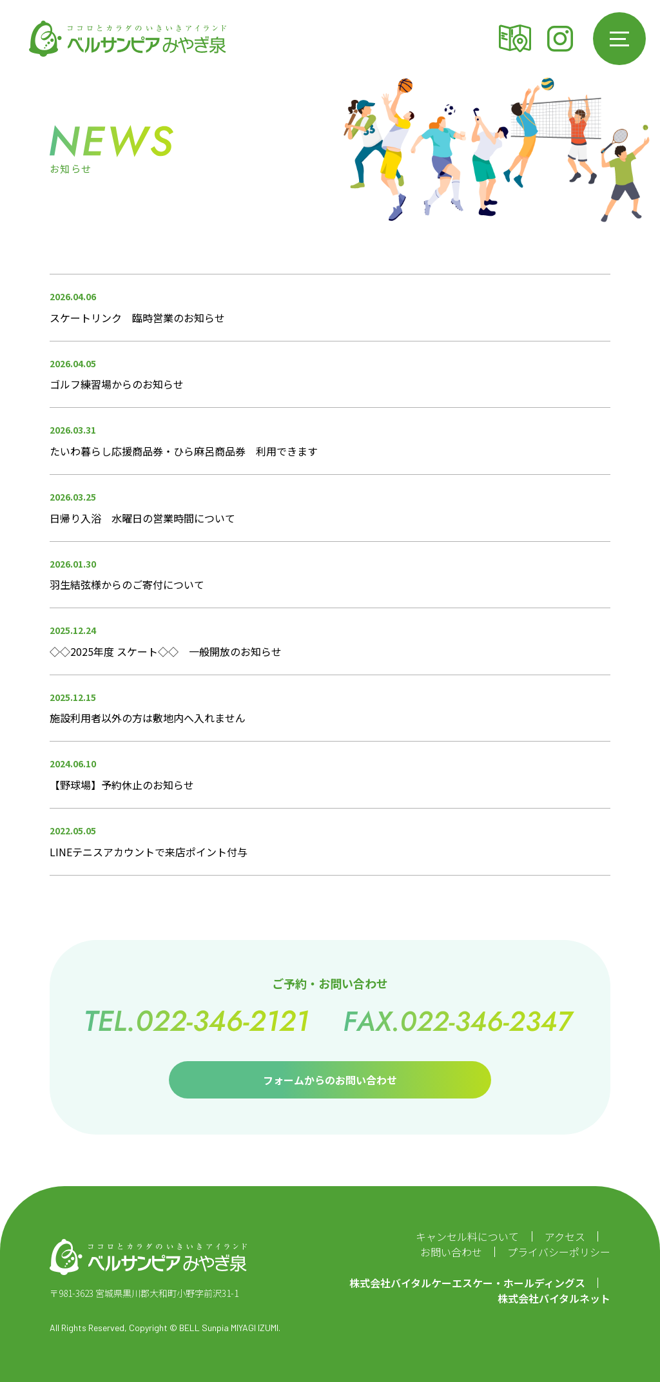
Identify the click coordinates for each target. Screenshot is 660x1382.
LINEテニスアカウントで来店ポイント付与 (149, 851)
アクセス (515, 39)
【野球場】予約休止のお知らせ (122, 784)
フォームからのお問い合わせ (330, 1080)
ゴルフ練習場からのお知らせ (117, 384)
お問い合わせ (451, 1252)
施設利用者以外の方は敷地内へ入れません (148, 717)
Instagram (560, 39)
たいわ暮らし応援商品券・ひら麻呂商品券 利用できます (184, 451)
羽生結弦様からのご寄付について (127, 584)
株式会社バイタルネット (554, 1298)
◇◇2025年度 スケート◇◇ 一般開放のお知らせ (166, 651)
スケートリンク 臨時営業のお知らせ (137, 317)
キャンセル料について (467, 1236)
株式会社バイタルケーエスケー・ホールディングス (467, 1283)
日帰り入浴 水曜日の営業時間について (142, 518)
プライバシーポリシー (558, 1252)
